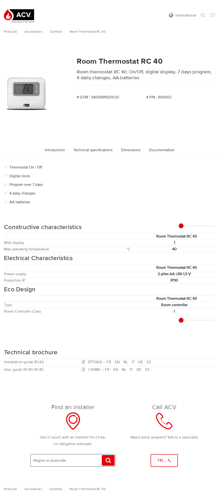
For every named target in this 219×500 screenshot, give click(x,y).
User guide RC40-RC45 (24, 369)
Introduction (55, 150)
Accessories (33, 32)
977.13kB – (117, 362)
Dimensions (130, 150)
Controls (56, 32)
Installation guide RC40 (24, 362)
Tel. (164, 460)
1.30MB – (116, 369)
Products (10, 32)
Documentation (161, 150)
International (185, 15)
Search (203, 15)
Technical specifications (92, 150)
